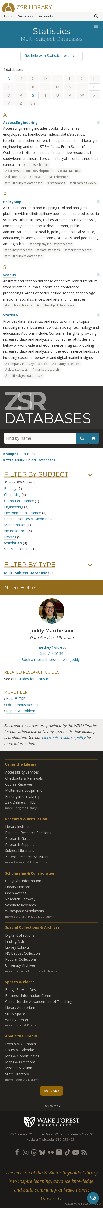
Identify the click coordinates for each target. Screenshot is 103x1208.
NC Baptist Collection (22, 953)
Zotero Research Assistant (27, 856)
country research (20, 250)
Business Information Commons (31, 995)
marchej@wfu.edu (51, 647)
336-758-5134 (51, 653)
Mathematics (15, 524)
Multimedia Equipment (23, 790)
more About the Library (21, 1079)
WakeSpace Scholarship (24, 910)
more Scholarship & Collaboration (29, 916)
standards (57, 183)
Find (7, 16)
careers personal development (30, 171)
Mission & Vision (18, 1067)
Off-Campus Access (22, 704)
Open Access (15, 892)
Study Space (15, 1013)
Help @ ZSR (15, 698)
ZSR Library (34, 6)
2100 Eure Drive (41, 1134)
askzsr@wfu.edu (41, 1139)
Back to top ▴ (52, 1106)
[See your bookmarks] (93, 438)
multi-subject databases (25, 183)
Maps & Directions (20, 1062)
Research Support (19, 844)
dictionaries (16, 177)
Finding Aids (15, 941)
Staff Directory (17, 1074)
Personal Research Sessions (28, 832)
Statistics (13, 542)
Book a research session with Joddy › (51, 659)
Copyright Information (23, 880)
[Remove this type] (29, 460)
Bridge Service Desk (21, 989)
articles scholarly (20, 305)
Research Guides (18, 838)
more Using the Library (21, 808)
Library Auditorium (20, 1007)
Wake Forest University (51, 1121)
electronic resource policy (63, 737)
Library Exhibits (17, 947)
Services (24, 16)
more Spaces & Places (20, 1025)
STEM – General (17, 548)
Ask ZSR (50, 1090)
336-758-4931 (66, 1139)
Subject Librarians (19, 850)
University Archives (20, 965)
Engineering (13, 506)
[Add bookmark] (98, 123)
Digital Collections (19, 935)
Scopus (9, 274)
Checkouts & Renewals (24, 778)
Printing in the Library (22, 796)
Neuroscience (15, 530)
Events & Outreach (20, 1043)
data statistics (70, 171)
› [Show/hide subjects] (90, 475)
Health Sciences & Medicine (26, 518)
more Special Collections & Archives (30, 971)
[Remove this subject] (19, 453)
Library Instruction (20, 826)
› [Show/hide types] (90, 565)
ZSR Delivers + (20, 802)
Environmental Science (22, 512)
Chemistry (12, 494)
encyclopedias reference (50, 177)
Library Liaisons (18, 886)
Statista (10, 315)
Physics (10, 536)
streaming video (84, 183)
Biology (10, 488)
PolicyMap (12, 201)
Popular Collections (21, 959)
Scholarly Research (20, 905)
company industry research (52, 244)
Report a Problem (20, 710)
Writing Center (16, 1019)
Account (45, 16)
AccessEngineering (20, 122)
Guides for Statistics (34, 678)
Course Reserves (19, 784)
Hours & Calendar (19, 1049)
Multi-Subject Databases (26, 572)
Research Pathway (20, 899)
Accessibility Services (22, 772)
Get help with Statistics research (50, 55)
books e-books (37, 165)
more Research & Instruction (25, 862)
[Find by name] (46, 438)
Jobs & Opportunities (22, 1056)
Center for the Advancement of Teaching (38, 1001)
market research (79, 250)
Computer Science (19, 500)
